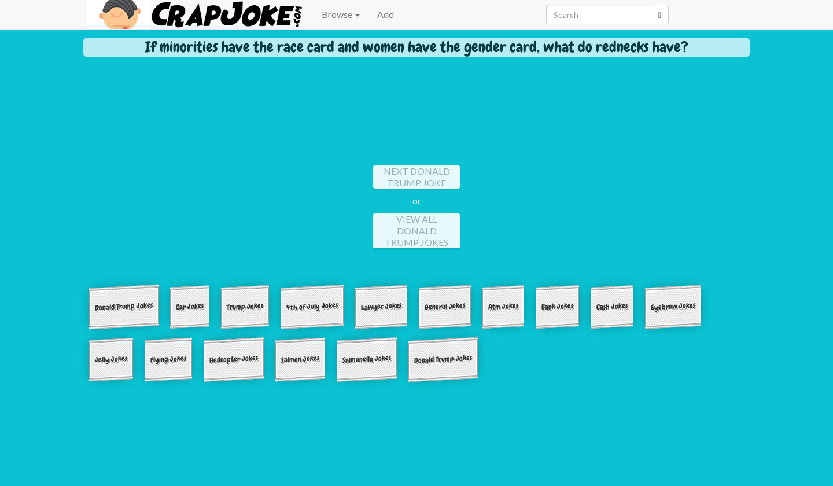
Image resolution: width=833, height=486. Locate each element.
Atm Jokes (503, 306)
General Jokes (445, 306)
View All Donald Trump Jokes (416, 230)
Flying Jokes (168, 359)
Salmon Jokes (300, 359)
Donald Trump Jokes (124, 306)
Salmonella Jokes (366, 358)
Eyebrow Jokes (673, 306)
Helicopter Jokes (233, 358)
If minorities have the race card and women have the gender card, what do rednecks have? (416, 47)
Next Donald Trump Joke (417, 176)
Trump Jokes (245, 306)
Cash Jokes (612, 306)
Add (385, 14)
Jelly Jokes (111, 359)
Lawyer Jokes (381, 306)
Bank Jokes (557, 306)
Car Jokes (190, 306)
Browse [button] (341, 14)
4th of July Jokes (312, 306)
